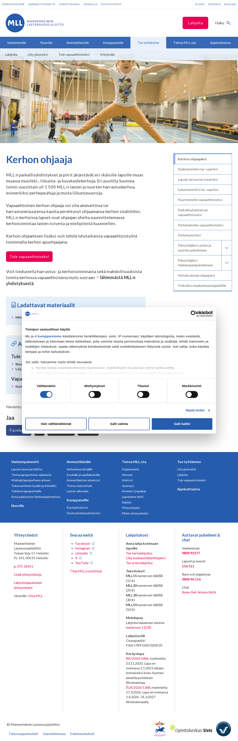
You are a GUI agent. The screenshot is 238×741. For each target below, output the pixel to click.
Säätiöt (127, 502)
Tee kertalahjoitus (139, 553)
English (230, 4)
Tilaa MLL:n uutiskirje (86, 571)
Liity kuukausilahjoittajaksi (145, 558)
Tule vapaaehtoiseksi (29, 256)
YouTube (82, 563)
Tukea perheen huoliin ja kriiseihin (33, 486)
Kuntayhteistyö (77, 507)
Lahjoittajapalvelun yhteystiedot (28, 584)
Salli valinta (119, 424)
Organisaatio (130, 469)
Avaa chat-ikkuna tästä (199, 592)
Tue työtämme (189, 462)
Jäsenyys (128, 486)
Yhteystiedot (111, 4)
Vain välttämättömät (56, 424)
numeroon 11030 (138, 627)
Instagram (82, 548)
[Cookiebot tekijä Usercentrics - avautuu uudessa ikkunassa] (194, 313)
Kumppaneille (78, 500)
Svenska (214, 4)
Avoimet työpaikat (134, 491)
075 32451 (25, 566)
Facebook (18, 430)
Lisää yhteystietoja (27, 574)
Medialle (90, 4)
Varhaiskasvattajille (79, 469)
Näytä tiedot (195, 410)
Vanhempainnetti (25, 462)
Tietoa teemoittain (79, 486)
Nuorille (17, 505)
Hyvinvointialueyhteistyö (83, 513)
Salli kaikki (182, 424)
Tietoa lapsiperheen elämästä (31, 475)
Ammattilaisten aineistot (83, 480)
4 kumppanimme (48, 336)
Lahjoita (195, 22)
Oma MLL (35, 596)
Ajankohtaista (188, 489)
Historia (127, 475)
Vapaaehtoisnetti (41, 4)
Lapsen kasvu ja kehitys (27, 469)
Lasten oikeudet (78, 491)
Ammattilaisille (79, 462)
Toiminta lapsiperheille (26, 491)
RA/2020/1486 (137, 658)
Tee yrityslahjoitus (139, 563)
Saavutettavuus (54, 734)
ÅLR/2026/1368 (138, 687)
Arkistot (127, 480)
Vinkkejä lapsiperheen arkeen (31, 480)
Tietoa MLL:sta (134, 462)
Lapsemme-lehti (132, 497)
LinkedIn (81, 553)
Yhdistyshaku (69, 4)
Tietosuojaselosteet (23, 734)
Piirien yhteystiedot (135, 513)
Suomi (200, 4)
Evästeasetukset (82, 734)
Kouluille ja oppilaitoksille (83, 475)
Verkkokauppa (13, 4)
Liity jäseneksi (186, 469)
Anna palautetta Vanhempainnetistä (35, 497)
